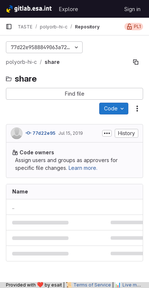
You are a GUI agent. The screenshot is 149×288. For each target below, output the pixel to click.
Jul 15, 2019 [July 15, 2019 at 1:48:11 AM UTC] (70, 133)
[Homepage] (28, 9)
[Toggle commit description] (107, 133)
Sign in (132, 9)
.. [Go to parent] (13, 207)
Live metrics (135, 285)
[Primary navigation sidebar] (9, 26)
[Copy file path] (136, 62)
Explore (68, 9)
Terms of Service (92, 285)
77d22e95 (40, 133)
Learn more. (83, 168)
